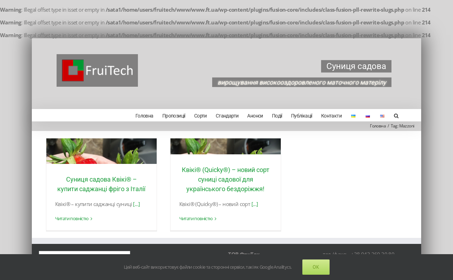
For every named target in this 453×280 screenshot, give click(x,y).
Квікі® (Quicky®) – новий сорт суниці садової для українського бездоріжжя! (225, 178)
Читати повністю (71, 218)
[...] (136, 203)
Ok (316, 267)
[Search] (393, 115)
